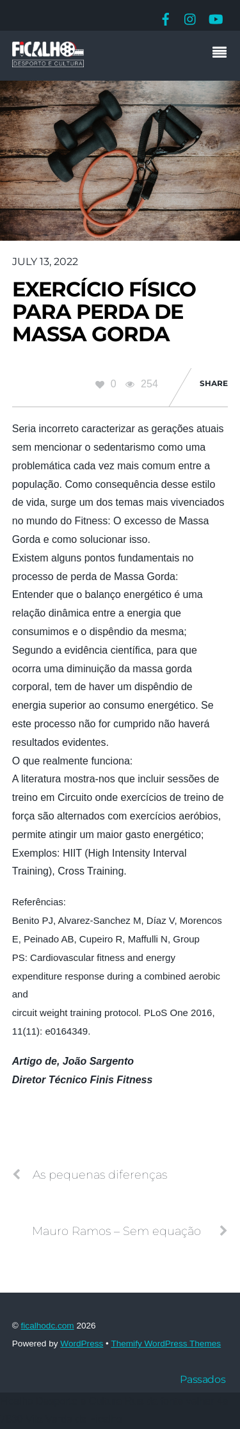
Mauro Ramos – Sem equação (130, 1231)
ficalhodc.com (47, 1325)
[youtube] (215, 17)
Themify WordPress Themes (166, 1343)
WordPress (81, 1343)
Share (214, 383)
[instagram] (191, 17)
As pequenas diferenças (89, 1175)
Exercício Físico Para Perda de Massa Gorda (104, 311)
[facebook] (166, 17)
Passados (202, 1379)
